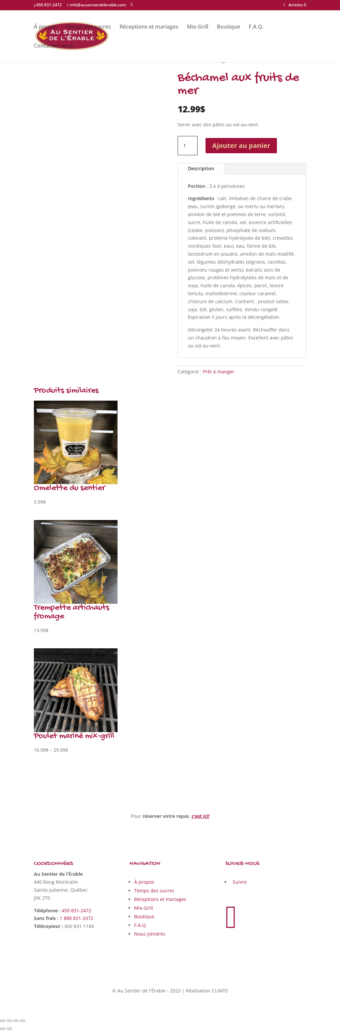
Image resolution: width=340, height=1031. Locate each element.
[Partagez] (9, 1021)
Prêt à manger (218, 371)
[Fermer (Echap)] (2, 1021)
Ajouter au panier (241, 145)
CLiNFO (220, 990)
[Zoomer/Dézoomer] (22, 1021)
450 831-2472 (76, 910)
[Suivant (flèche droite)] (9, 1029)
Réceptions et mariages (149, 27)
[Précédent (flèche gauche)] (2, 1029)
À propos (45, 27)
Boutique (228, 27)
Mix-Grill (197, 27)
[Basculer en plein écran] (16, 1021)
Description (201, 168)
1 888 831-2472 (76, 918)
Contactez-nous (53, 46)
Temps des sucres (88, 27)
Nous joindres (149, 934)
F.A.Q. (256, 27)
